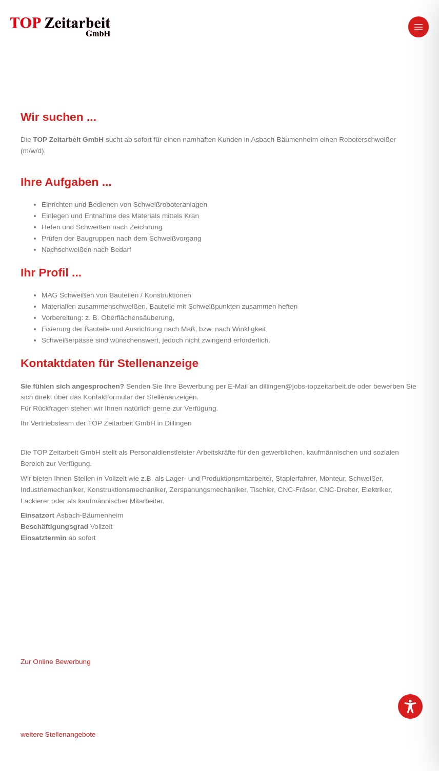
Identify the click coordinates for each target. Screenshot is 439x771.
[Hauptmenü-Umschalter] (418, 26)
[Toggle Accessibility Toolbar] (410, 706)
